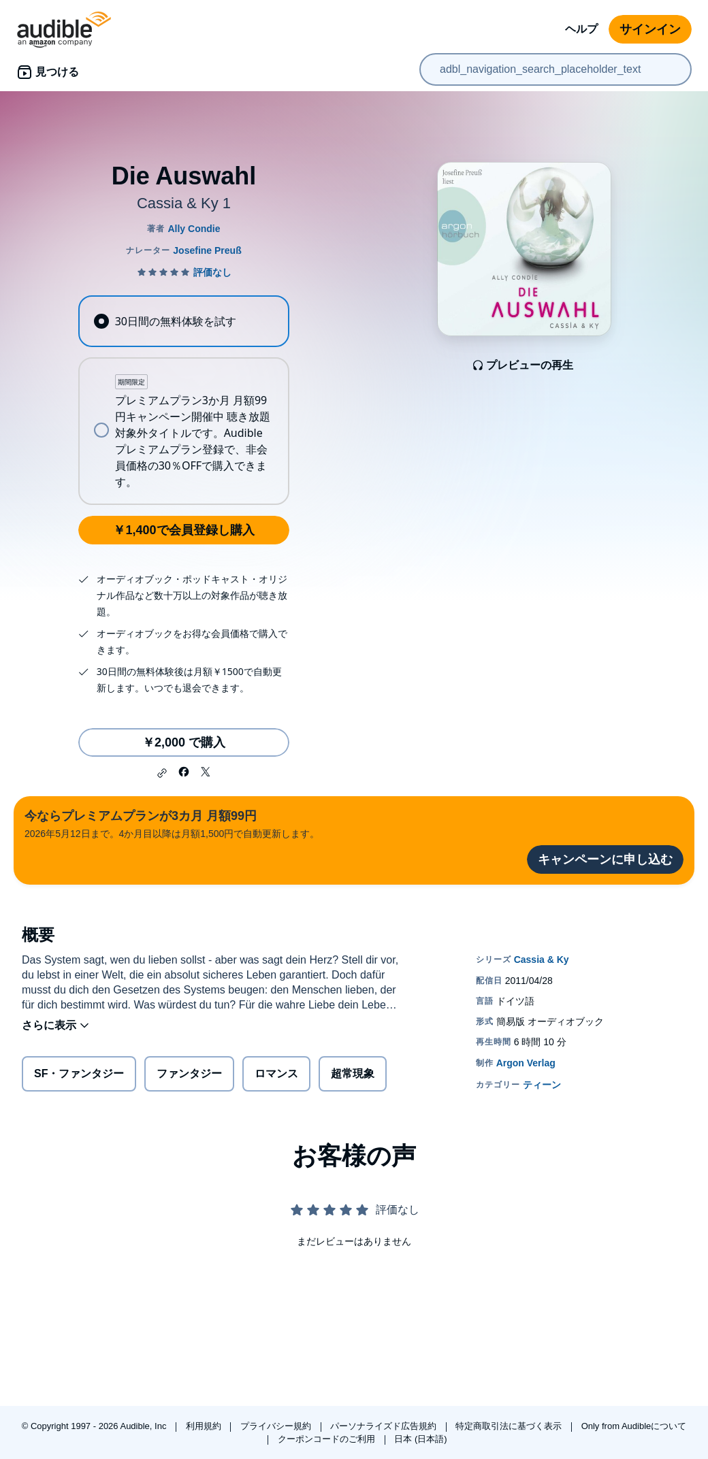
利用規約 (205, 1426)
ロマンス (276, 1073)
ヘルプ (581, 29)
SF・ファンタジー (79, 1073)
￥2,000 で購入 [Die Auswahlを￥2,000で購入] (183, 742)
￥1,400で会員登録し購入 (183, 530)
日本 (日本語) (420, 1439)
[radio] (183, 321)
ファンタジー (189, 1073)
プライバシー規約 (277, 1426)
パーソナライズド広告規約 (384, 1426)
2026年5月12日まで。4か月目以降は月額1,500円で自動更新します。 (172, 823)
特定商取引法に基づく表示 (509, 1426)
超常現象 (352, 1073)
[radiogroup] (183, 400)
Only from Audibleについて (634, 1426)
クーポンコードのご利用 (328, 1439)
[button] (162, 773)
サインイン (650, 29)
